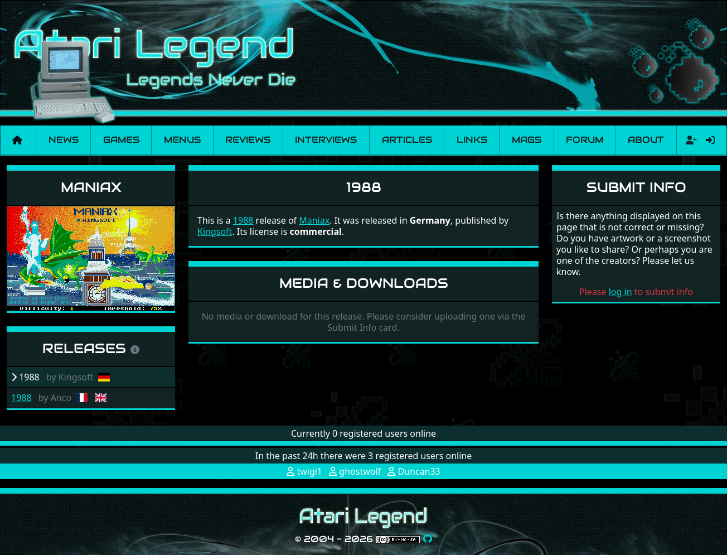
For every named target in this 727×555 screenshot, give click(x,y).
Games (121, 140)
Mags (526, 140)
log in (620, 292)
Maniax (91, 187)
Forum (584, 140)
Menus (182, 140)
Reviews (247, 140)
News (64, 140)
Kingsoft (214, 231)
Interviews (326, 140)
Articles (407, 140)
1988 (21, 398)
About (646, 140)
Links (472, 140)
